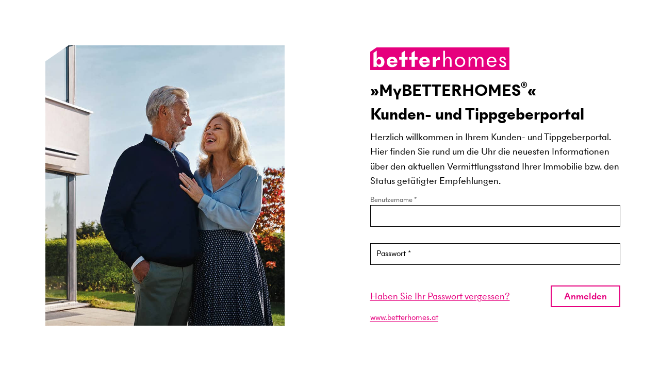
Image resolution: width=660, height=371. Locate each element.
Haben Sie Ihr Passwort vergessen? (440, 296)
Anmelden (585, 296)
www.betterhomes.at (404, 317)
